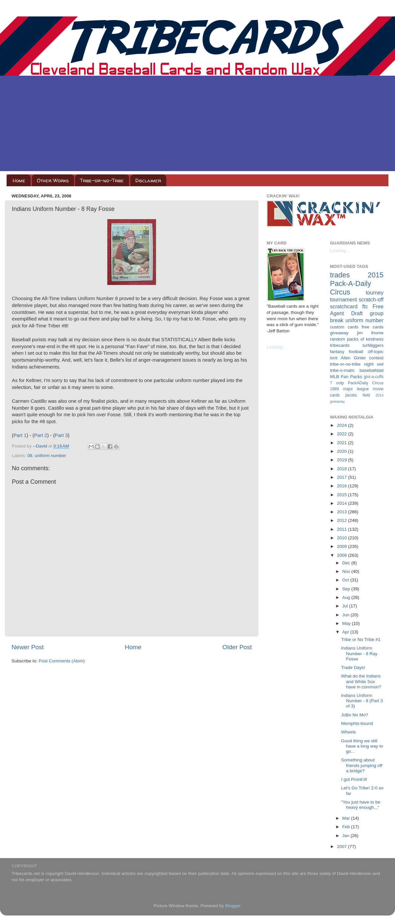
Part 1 (20, 435)
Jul (345, 605)
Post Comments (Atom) (62, 660)
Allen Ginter (353, 357)
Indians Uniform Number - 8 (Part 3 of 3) (362, 700)
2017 (342, 477)
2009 (342, 546)
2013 (342, 511)
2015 (342, 494)
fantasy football (346, 351)
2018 (342, 468)
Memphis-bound (357, 723)
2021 (342, 442)
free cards (372, 326)
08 (29, 455)
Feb (346, 826)
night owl (374, 364)
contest (376, 357)
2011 (342, 529)
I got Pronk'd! (354, 779)
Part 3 (61, 435)
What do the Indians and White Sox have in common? (361, 681)
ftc (365, 306)
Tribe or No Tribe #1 (361, 639)
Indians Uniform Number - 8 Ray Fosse (359, 653)
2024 (342, 425)
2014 (342, 503)
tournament (343, 299)
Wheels (348, 732)
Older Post (237, 647)
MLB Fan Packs (346, 376)
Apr (346, 631)
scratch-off (371, 299)
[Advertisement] (197, 125)
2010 (342, 537)
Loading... (276, 347)
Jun (346, 614)
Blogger (232, 905)
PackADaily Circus (365, 383)
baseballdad (371, 370)
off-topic (375, 351)
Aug (347, 597)
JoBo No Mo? (354, 714)
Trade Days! (353, 667)
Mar (346, 818)
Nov (347, 571)
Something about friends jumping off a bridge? (361, 765)
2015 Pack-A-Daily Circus (357, 283)
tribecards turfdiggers (357, 345)
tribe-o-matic (342, 370)
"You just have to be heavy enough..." (360, 805)
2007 (342, 846)
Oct (346, 579)
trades (340, 275)
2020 (342, 451)
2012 (342, 520)
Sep (347, 588)
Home (19, 180)
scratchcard (344, 306)
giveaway (339, 332)
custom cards (344, 326)
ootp (340, 383)
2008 (342, 555)
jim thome (370, 332)
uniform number (50, 455)
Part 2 (40, 435)
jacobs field (357, 395)
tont (334, 357)
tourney (374, 292)
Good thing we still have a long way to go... (362, 746)
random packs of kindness (357, 339)
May (347, 623)
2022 (342, 433)
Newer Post (28, 647)
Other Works (53, 180)
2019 (342, 459)
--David (40, 446)
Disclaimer (148, 180)
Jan (346, 835)
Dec (347, 562)
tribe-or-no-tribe (345, 364)
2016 (342, 485)
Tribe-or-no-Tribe (102, 180)
